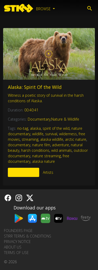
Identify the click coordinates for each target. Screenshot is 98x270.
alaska (35, 128)
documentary (19, 144)
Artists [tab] (48, 172)
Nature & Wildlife (65, 119)
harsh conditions (35, 150)
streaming (30, 139)
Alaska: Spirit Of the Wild (35, 87)
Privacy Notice (17, 241)
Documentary (39, 119)
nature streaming (46, 155)
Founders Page (18, 230)
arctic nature (75, 139)
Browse (44, 8)
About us (12, 247)
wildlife (37, 133)
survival (51, 133)
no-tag (22, 128)
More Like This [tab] (23, 172)
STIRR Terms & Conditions (27, 236)
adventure (60, 144)
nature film (41, 144)
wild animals (61, 150)
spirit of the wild (56, 128)
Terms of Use (16, 252)
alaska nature (43, 161)
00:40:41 (31, 109)
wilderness (68, 133)
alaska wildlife (51, 139)
